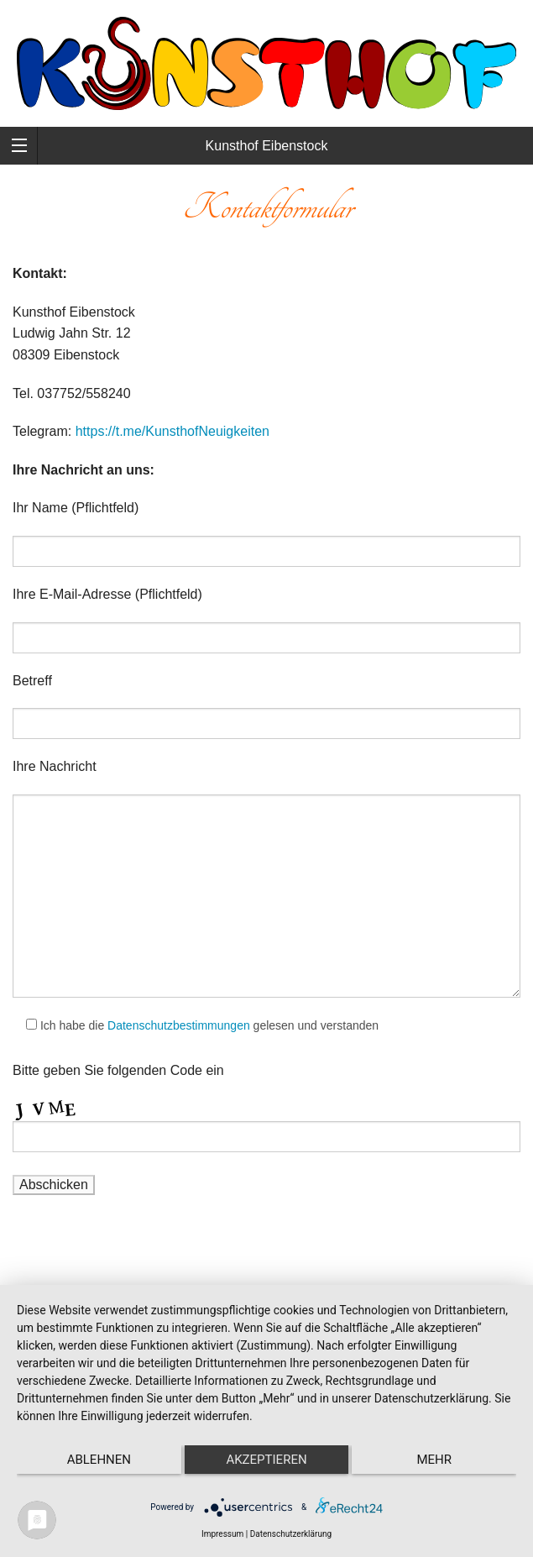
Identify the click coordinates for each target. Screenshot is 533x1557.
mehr (434, 1459)
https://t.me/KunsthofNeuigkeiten (172, 431)
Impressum (222, 1534)
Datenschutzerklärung (291, 1534)
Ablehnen (99, 1459)
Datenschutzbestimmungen (178, 1025)
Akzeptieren (266, 1459)
